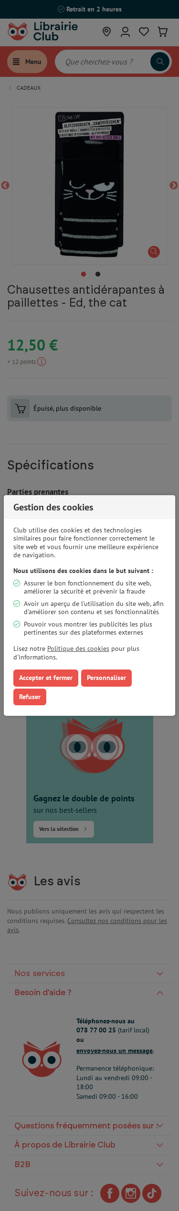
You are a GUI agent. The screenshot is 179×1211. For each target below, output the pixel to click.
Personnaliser (106, 677)
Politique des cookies (78, 648)
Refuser (30, 696)
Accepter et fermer (46, 677)
